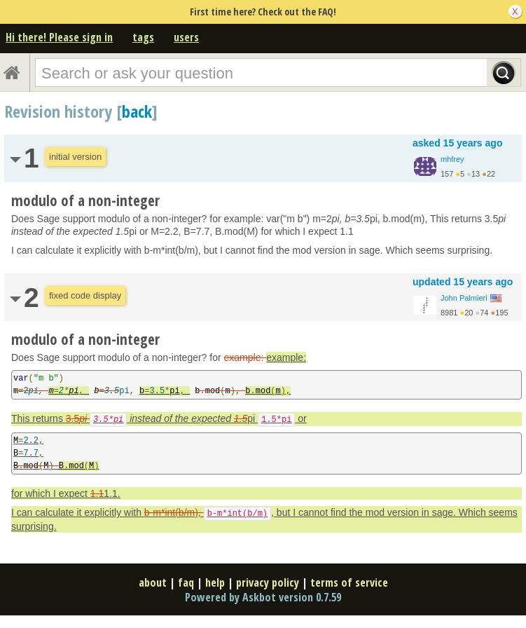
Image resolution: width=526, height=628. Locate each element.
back (137, 111)
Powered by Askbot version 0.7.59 (263, 597)
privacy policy (267, 582)
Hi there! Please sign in (59, 37)
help (215, 582)
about (153, 582)
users (186, 37)
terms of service (349, 582)
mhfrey (452, 159)
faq (186, 582)
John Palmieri (464, 298)
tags (143, 37)
